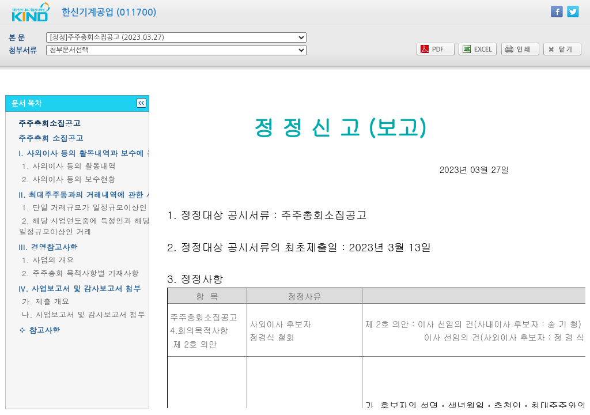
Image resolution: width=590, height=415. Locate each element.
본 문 (17, 38)
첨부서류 (23, 50)
